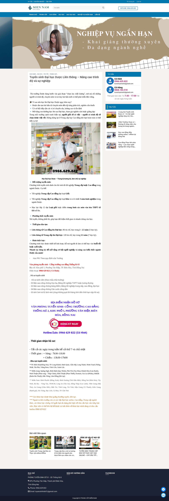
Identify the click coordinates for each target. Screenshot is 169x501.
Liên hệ (139, 1)
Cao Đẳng (53, 14)
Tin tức (46, 74)
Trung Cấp (43, 14)
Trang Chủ (33, 14)
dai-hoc (40, 74)
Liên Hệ (97, 14)
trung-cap (53, 74)
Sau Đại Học (71, 14)
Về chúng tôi (130, 1)
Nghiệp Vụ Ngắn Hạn (85, 14)
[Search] (103, 8)
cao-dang (33, 74)
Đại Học (61, 14)
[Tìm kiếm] (79, 8)
